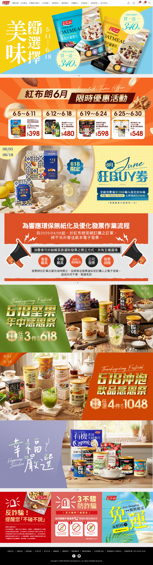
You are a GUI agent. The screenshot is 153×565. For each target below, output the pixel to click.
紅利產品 (24, 3)
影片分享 (47, 551)
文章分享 (38, 551)
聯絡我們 (65, 551)
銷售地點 (29, 551)
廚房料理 (94, 3)
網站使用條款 (86, 551)
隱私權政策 (75, 551)
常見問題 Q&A (99, 551)
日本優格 (45, 3)
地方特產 (103, 3)
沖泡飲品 (84, 3)
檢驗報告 (56, 551)
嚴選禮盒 (65, 3)
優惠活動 (15, 3)
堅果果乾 (55, 3)
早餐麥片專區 (34, 3)
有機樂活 (74, 3)
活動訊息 (20, 551)
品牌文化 (10, 551)
